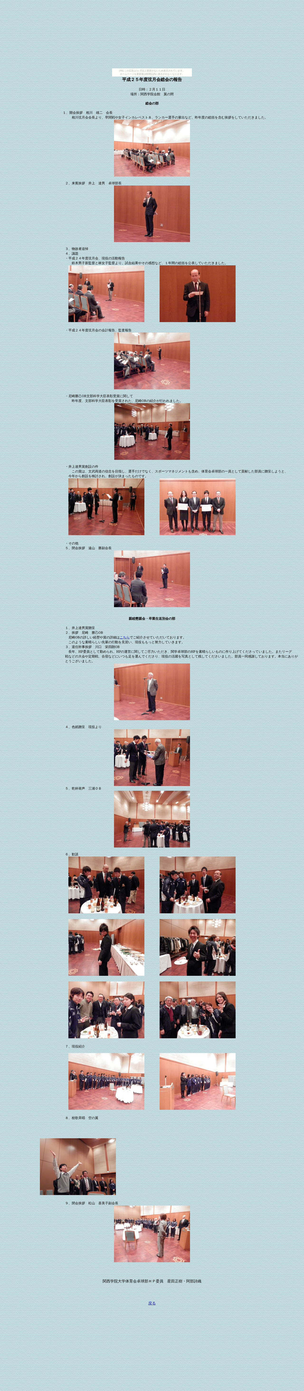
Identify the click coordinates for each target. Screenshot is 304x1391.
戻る (152, 1303)
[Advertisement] (152, 35)
